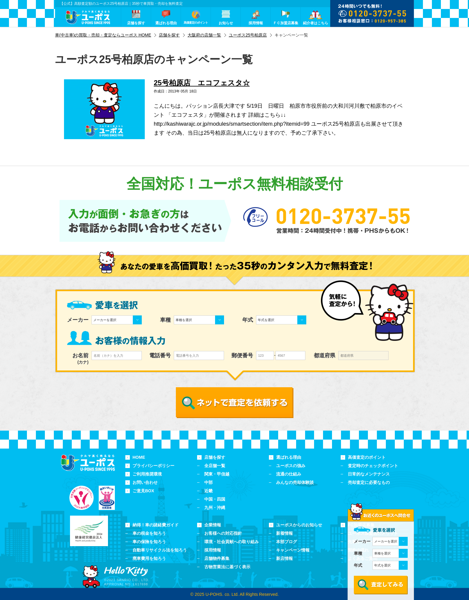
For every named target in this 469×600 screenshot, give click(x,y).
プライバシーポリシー (153, 465)
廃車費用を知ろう (149, 558)
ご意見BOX (143, 490)
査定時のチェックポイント (373, 465)
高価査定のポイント (367, 457)
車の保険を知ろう (149, 541)
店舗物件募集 (216, 558)
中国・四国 (214, 499)
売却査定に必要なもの (369, 482)
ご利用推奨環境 (147, 474)
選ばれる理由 (288, 457)
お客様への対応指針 (223, 533)
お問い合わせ (145, 482)
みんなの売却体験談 (295, 482)
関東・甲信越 (216, 474)
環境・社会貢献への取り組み (231, 541)
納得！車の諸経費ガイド (156, 524)
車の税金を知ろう (149, 533)
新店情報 (284, 558)
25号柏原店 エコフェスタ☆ (202, 83)
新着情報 (284, 533)
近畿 (208, 490)
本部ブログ (286, 541)
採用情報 (212, 550)
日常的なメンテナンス (369, 474)
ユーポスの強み (290, 465)
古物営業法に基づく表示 (227, 566)
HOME (139, 457)
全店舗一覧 (214, 465)
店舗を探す (214, 457)
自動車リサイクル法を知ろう (160, 550)
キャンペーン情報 (293, 550)
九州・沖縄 (214, 507)
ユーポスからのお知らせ (299, 524)
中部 (208, 482)
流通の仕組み (288, 474)
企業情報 (212, 524)
